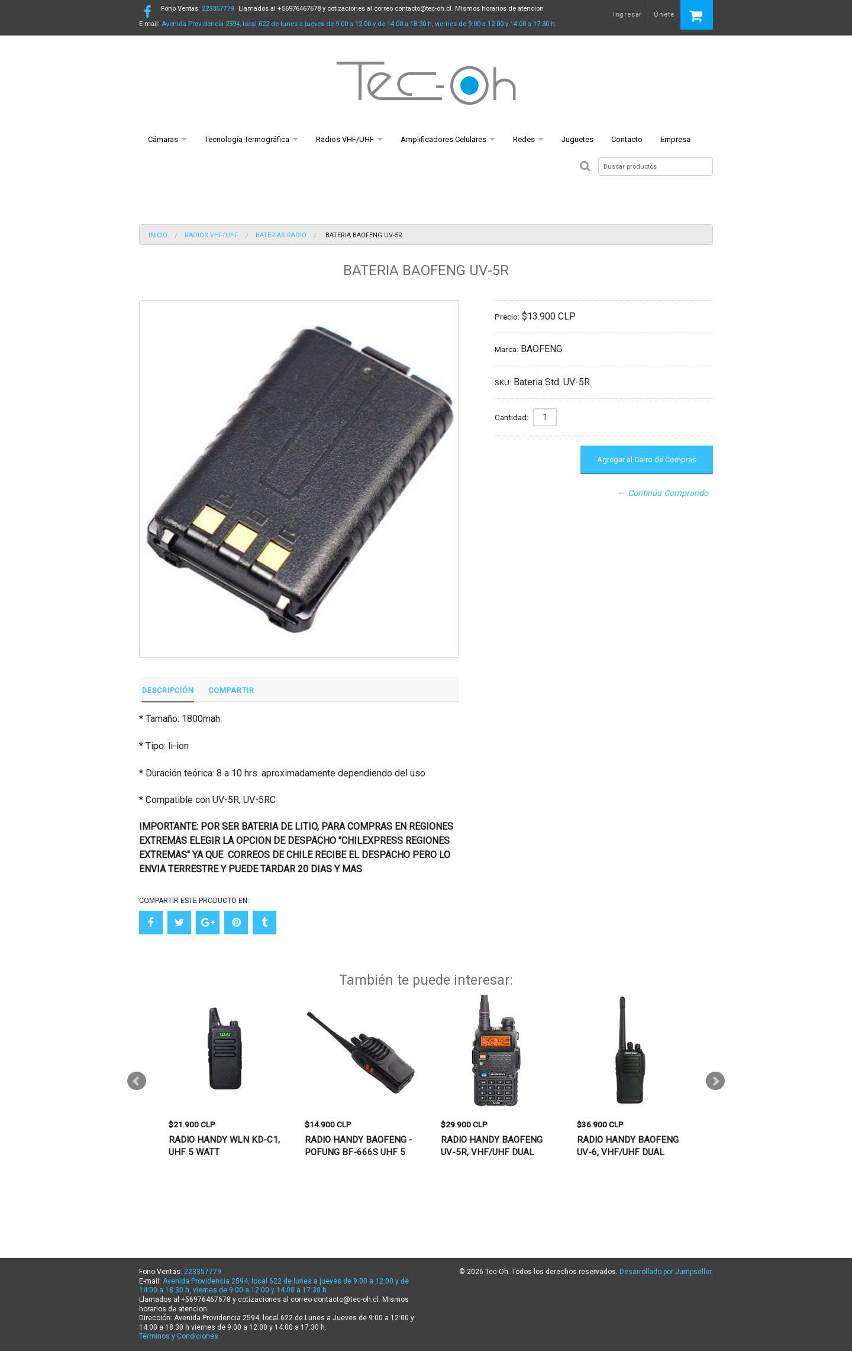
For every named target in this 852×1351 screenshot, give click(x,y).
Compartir (231, 690)
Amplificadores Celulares (443, 139)
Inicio (158, 235)
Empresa (675, 139)
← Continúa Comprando (662, 493)
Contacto (627, 139)
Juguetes (577, 139)
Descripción (168, 690)
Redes (524, 139)
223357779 (197, 8)
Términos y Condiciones (178, 1336)
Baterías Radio (281, 235)
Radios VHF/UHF (345, 139)
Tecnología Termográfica (247, 139)
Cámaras (163, 139)
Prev (136, 1081)
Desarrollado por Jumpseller (665, 1272)
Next (715, 1081)
